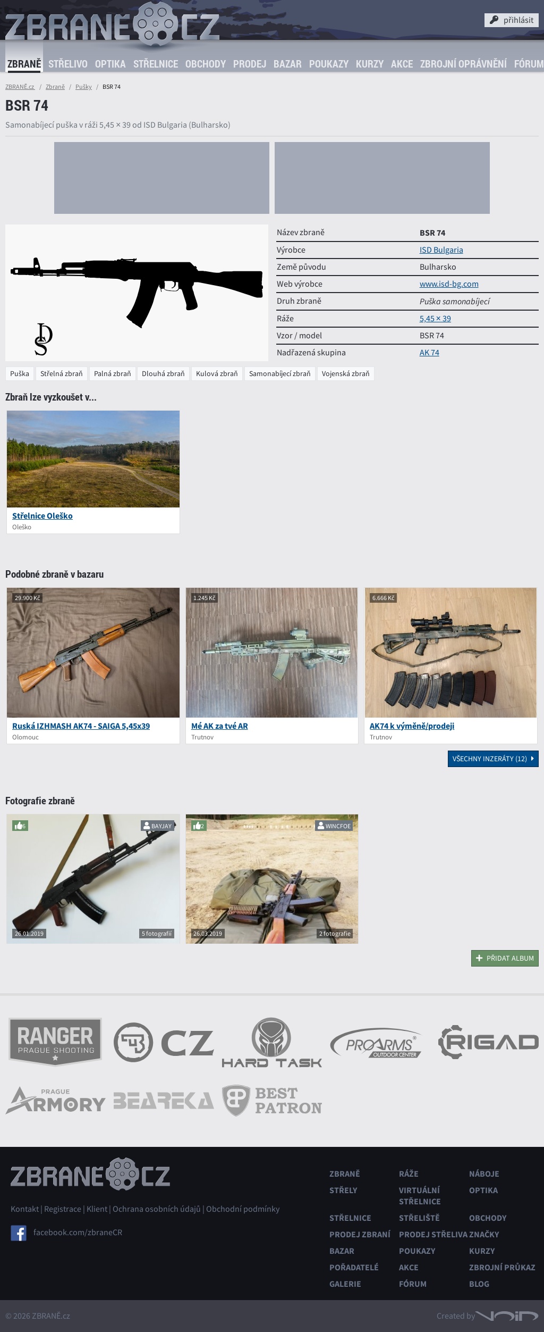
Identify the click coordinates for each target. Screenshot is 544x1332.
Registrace (62, 1209)
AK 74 (429, 352)
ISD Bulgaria (441, 250)
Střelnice (155, 64)
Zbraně (24, 64)
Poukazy (328, 64)
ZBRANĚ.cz (20, 86)
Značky (484, 1234)
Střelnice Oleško (42, 515)
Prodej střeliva (433, 1234)
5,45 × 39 (435, 318)
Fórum (413, 1283)
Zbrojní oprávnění (463, 64)
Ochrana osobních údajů (157, 1209)
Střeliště (419, 1217)
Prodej (249, 64)
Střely (343, 1190)
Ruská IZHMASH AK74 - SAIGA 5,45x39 (81, 725)
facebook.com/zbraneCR (77, 1232)
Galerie (345, 1283)
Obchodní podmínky (242, 1209)
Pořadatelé (354, 1267)
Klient (97, 1209)
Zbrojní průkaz (502, 1267)
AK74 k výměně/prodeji (412, 725)
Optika (110, 64)
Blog (479, 1283)
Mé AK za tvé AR (219, 725)
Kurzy (370, 64)
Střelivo (68, 64)
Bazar (288, 64)
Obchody (205, 64)
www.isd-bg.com (449, 284)
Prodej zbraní (359, 1234)
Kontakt (25, 1209)
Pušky (83, 86)
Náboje (484, 1173)
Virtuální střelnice (420, 1196)
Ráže (409, 1173)
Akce (402, 64)
